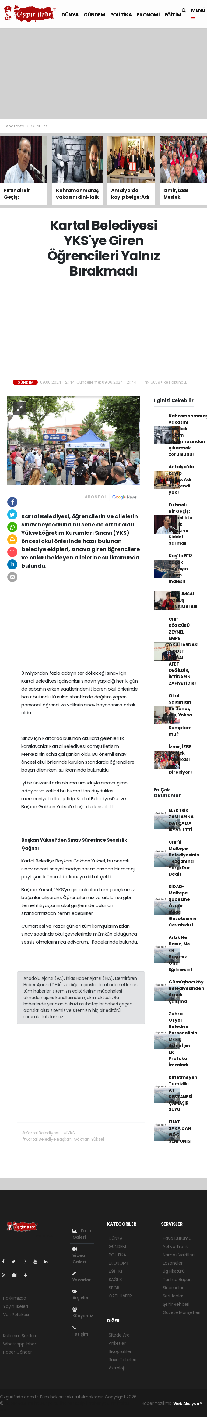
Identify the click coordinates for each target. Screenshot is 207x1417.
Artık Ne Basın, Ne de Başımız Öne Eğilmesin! (180, 953)
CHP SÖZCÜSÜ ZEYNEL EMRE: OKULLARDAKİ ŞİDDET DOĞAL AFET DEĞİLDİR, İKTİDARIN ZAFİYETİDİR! (183, 651)
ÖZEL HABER (120, 1296)
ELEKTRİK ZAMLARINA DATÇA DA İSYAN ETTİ (181, 820)
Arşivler (80, 1295)
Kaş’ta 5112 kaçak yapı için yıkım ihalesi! (180, 568)
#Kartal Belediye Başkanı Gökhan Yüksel (63, 1139)
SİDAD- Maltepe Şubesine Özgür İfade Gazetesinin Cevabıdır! (182, 905)
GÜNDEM (94, 14)
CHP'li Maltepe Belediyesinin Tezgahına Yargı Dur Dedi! (184, 858)
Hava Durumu (177, 1238)
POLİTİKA (121, 14)
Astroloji (117, 1368)
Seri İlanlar (173, 1296)
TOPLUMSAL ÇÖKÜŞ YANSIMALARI (183, 600)
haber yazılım (102, 1403)
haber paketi (47, 1403)
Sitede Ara (119, 1335)
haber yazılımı (19, 1403)
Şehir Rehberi (176, 1304)
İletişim (80, 1331)
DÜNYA (70, 14)
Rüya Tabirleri (122, 1360)
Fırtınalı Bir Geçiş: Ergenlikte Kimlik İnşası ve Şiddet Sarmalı (180, 524)
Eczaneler (173, 1263)
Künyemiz (82, 1313)
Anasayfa (15, 126)
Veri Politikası (16, 1315)
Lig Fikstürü (174, 1271)
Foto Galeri (81, 1234)
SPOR (114, 1288)
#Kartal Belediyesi (40, 1133)
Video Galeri (79, 1256)
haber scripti (74, 1403)
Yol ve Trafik (175, 1247)
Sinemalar (173, 1288)
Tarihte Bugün (177, 1279)
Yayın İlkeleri (15, 1306)
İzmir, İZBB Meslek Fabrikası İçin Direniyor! (180, 759)
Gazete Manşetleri (182, 1312)
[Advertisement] (103, 73)
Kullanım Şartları (19, 1336)
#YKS (69, 1133)
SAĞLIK (115, 1279)
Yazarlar (81, 1277)
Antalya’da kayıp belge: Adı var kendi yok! (181, 479)
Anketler (117, 1343)
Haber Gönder (17, 1352)
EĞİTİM (173, 14)
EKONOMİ (148, 14)
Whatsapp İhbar (19, 1344)
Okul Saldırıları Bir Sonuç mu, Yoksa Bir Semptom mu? (180, 715)
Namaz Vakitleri (179, 1255)
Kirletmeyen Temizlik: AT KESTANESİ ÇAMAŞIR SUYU (183, 1093)
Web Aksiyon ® (187, 1403)
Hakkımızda (14, 1298)
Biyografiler (120, 1351)
